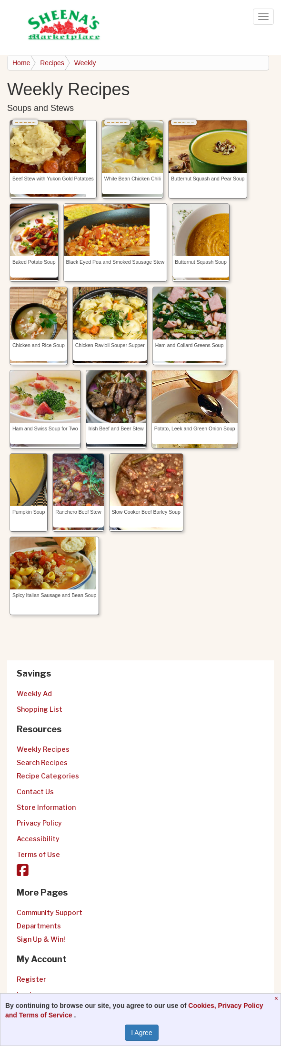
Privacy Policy (39, 823)
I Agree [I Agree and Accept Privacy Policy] (141, 1032)
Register (31, 979)
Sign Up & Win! (41, 939)
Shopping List (39, 709)
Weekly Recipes (43, 749)
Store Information (46, 807)
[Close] (277, 998)
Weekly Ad (34, 693)
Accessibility (38, 839)
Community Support (49, 912)
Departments (39, 926)
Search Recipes (42, 762)
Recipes (52, 63)
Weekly (85, 63)
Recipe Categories (48, 776)
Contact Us (35, 791)
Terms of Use (38, 854)
